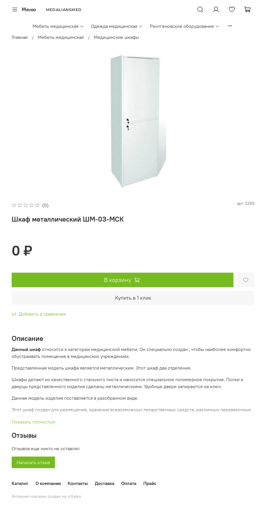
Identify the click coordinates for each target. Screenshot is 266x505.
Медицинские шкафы (116, 37)
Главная (20, 37)
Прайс (149, 483)
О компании (48, 483)
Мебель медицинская (58, 26)
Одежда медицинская (117, 26)
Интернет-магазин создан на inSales (46, 496)
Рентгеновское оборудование (184, 26)
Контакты (78, 483)
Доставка (104, 483)
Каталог (20, 483)
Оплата (128, 483)
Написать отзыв (33, 462)
